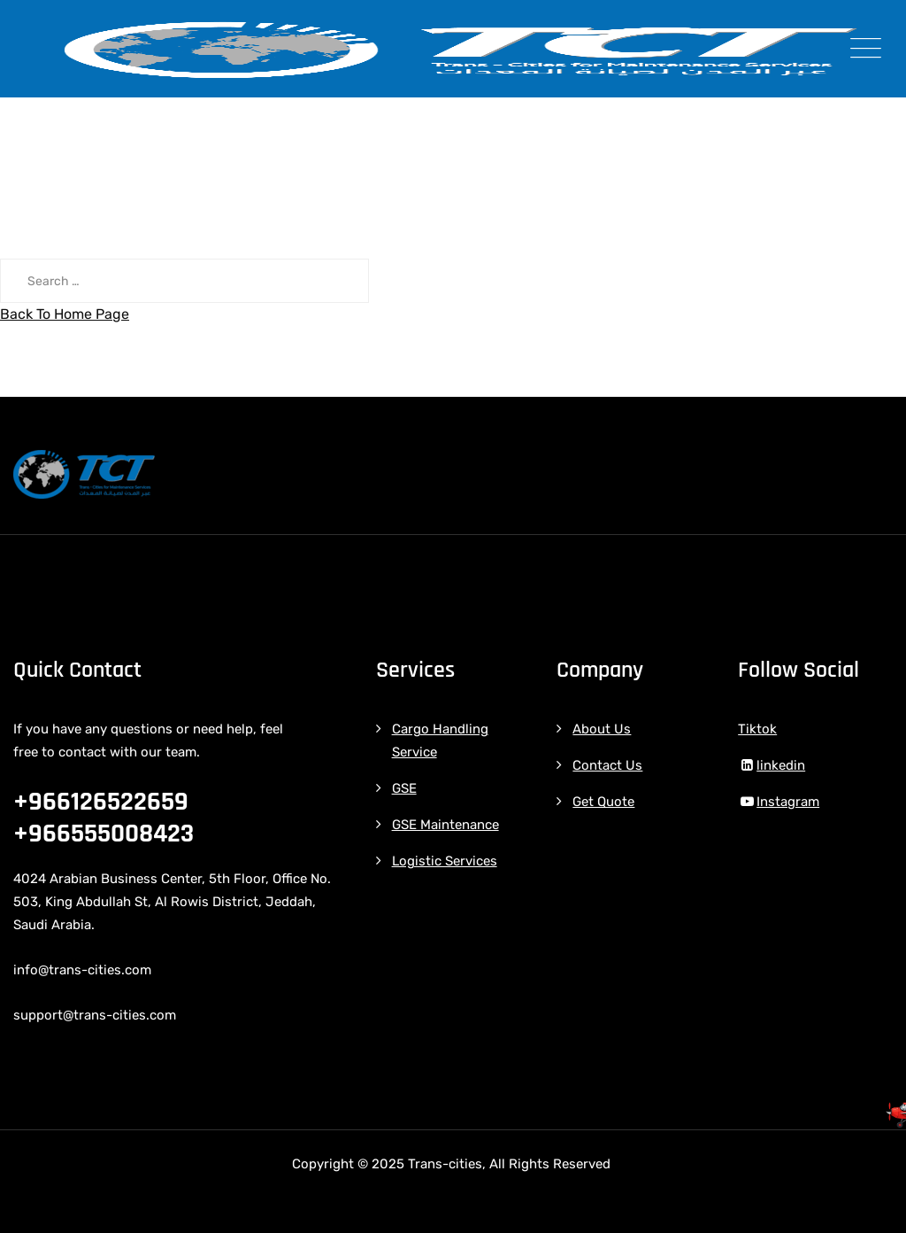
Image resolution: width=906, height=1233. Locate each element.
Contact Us (607, 765)
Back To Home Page (64, 314)
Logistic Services (444, 861)
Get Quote (603, 802)
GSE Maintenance (445, 825)
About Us (601, 729)
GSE (404, 788)
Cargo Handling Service (440, 740)
